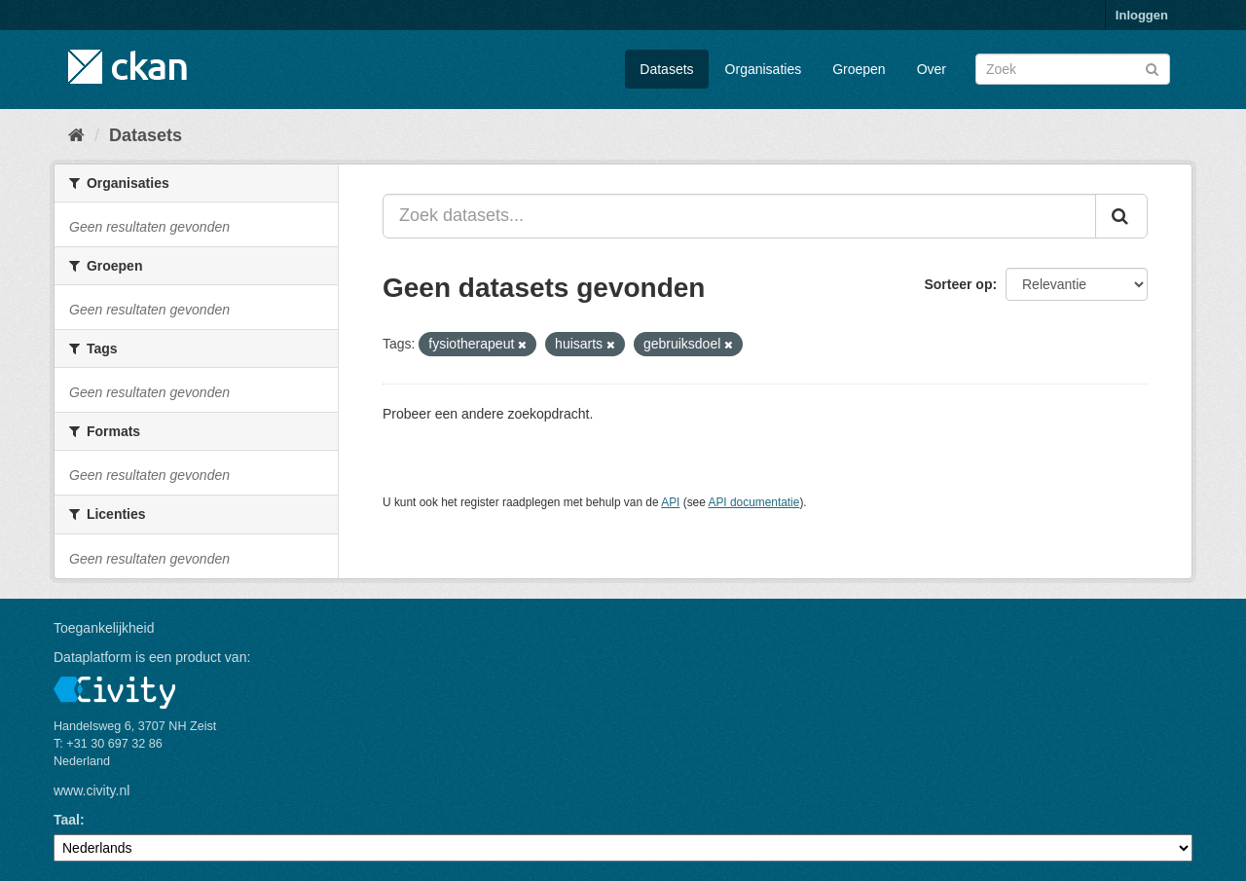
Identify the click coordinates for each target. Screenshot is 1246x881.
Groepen (858, 69)
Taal (67, 819)
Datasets (666, 69)
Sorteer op (958, 284)
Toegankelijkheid (104, 628)
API (670, 502)
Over (931, 69)
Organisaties (763, 69)
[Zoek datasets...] (739, 216)
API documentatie (754, 502)
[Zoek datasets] (1072, 69)
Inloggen (1142, 15)
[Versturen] (1152, 67)
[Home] (76, 135)
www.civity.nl (91, 790)
